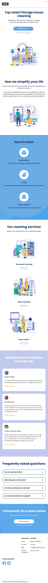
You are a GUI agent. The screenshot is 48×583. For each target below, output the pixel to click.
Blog (22, 547)
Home (23, 541)
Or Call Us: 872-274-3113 (23, 33)
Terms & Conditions (24, 551)
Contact (32, 544)
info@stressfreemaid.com (38, 547)
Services (23, 544)
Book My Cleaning (35, 541)
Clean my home (23, 29)
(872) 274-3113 (34, 550)
